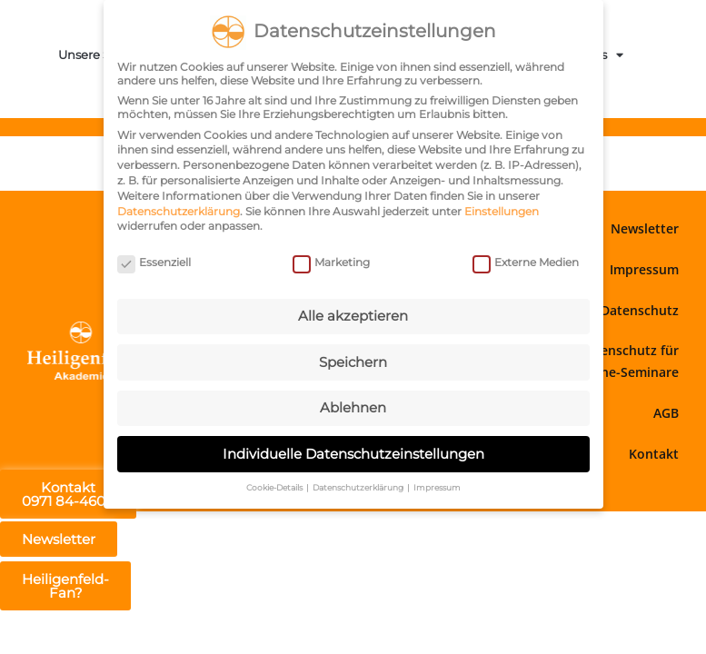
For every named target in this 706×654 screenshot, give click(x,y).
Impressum (644, 269)
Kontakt (654, 453)
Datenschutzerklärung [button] (359, 487)
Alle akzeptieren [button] (353, 315)
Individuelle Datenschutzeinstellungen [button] (353, 453)
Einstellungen (501, 211)
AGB (666, 412)
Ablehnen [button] (353, 407)
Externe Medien (525, 262)
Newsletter (645, 228)
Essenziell (154, 262)
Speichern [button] (353, 362)
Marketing (331, 262)
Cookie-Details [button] (275, 487)
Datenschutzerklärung (178, 211)
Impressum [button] (437, 487)
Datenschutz (640, 310)
